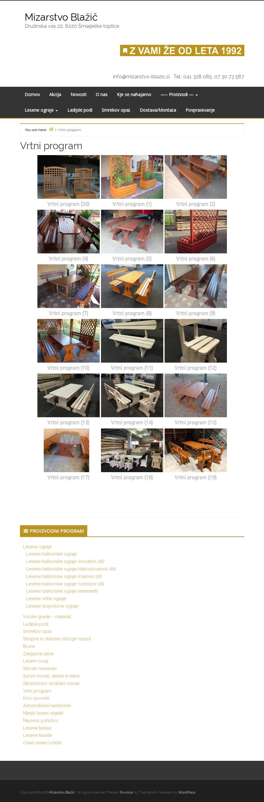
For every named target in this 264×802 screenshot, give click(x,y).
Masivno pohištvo (40, 720)
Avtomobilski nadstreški (47, 705)
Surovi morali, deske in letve (51, 675)
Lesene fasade (37, 735)
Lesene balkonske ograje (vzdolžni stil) (65, 583)
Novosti (78, 94)
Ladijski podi (79, 110)
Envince (126, 792)
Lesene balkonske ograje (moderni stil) (65, 561)
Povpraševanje (200, 110)
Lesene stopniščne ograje (52, 606)
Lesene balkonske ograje (51, 553)
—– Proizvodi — (179, 94)
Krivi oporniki (36, 698)
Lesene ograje (41, 110)
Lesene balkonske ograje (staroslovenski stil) (71, 568)
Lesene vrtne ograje (46, 598)
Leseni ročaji (35, 660)
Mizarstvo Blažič (61, 17)
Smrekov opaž (116, 110)
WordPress (186, 792)
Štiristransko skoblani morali (51, 683)
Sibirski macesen (40, 668)
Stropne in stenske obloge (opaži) (57, 638)
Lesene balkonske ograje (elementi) (62, 591)
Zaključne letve (38, 653)
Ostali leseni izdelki (42, 742)
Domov (32, 94)
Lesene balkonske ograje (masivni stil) (64, 576)
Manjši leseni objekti (43, 713)
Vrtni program (37, 690)
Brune (29, 646)
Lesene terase (37, 728)
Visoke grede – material (47, 616)
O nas (102, 94)
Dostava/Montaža (158, 110)
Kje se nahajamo (134, 94)
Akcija (55, 94)
